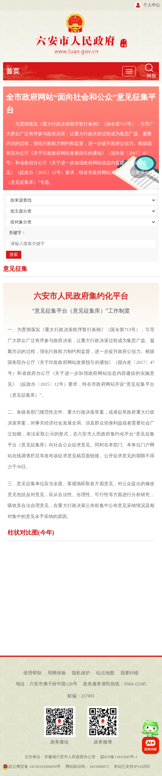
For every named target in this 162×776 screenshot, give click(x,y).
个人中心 (151, 5)
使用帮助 (32, 672)
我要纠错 (129, 672)
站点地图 (105, 672)
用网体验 (57, 672)
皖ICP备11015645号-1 (118, 756)
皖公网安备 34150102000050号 (31, 766)
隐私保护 (81, 672)
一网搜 (149, 76)
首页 (12, 71)
